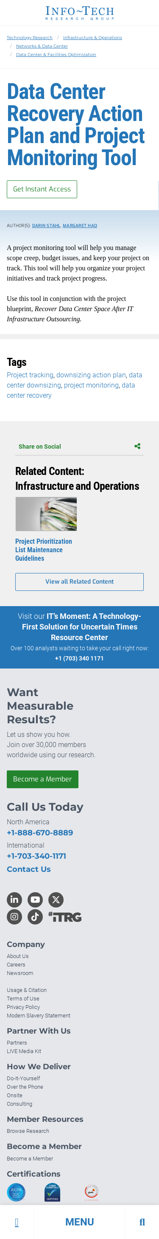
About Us (18, 956)
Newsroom (20, 973)
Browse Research (28, 1131)
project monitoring (91, 385)
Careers (16, 964)
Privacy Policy (23, 1007)
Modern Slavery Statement (38, 1015)
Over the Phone (25, 1087)
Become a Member (42, 779)
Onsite (14, 1095)
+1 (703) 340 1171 (79, 658)
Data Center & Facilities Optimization (56, 54)
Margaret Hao (80, 225)
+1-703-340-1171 (36, 856)
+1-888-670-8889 (40, 832)
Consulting (19, 1104)
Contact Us (29, 869)
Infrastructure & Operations (92, 37)
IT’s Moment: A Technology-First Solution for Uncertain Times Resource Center (82, 627)
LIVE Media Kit (24, 1051)
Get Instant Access (42, 189)
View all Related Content (79, 582)
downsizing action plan (91, 375)
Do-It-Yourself (23, 1078)
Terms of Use (23, 998)
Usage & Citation (27, 990)
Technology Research (30, 37)
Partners (17, 1043)
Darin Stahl (46, 225)
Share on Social (79, 446)
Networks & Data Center (42, 46)
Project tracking (30, 375)
